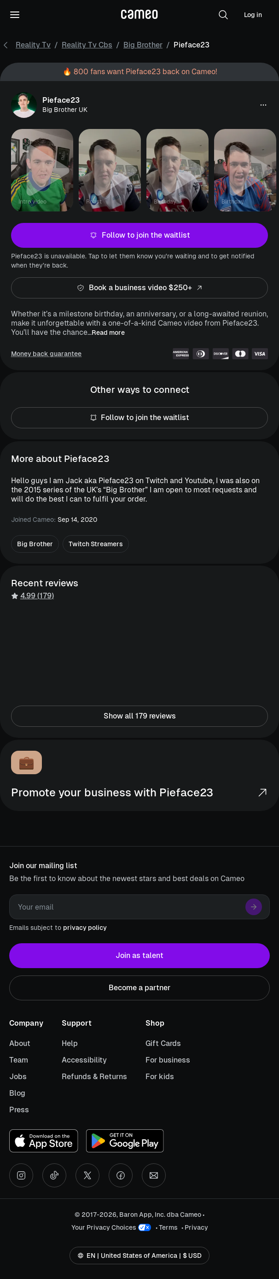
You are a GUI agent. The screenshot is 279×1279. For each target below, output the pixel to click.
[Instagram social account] (21, 1175)
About (19, 1043)
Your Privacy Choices (103, 1227)
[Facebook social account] (121, 1175)
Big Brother (143, 45)
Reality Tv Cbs (87, 45)
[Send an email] (154, 1175)
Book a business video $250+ (139, 288)
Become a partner (139, 988)
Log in (253, 14)
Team (18, 1060)
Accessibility (84, 1060)
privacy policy (85, 927)
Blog (17, 1093)
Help (70, 1043)
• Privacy (194, 1227)
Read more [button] (108, 332)
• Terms (167, 1227)
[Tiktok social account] (54, 1175)
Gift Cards (163, 1043)
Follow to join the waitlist (139, 235)
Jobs (18, 1076)
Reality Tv (33, 45)
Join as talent (139, 956)
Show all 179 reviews (139, 716)
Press (19, 1109)
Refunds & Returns (94, 1076)
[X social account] (87, 1175)
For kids (159, 1076)
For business (167, 1060)
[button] (223, 14)
